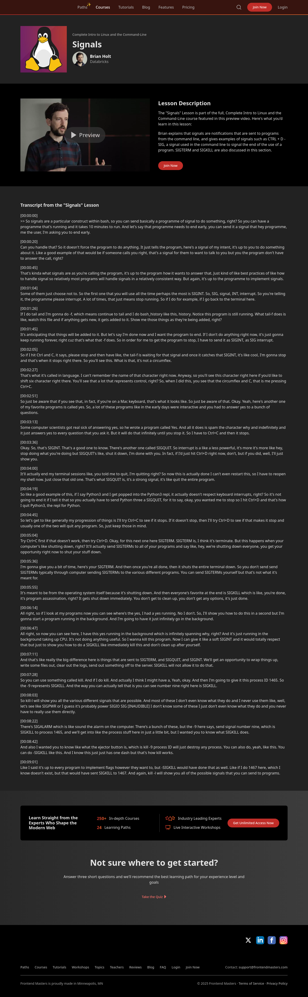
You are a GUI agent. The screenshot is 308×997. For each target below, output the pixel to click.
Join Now (259, 7)
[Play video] (85, 134)
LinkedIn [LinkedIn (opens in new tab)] (260, 940)
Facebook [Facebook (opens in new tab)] (272, 940)
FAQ (163, 967)
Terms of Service (251, 983)
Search (239, 7)
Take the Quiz (152, 896)
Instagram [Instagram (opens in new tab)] (283, 940)
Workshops (80, 967)
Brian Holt (100, 56)
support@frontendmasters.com (263, 967)
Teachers (117, 967)
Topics (99, 967)
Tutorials (126, 7)
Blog (146, 7)
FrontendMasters (44, 6)
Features (166, 7)
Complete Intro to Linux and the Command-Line (109, 34)
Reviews (135, 967)
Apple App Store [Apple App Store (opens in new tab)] (239, 954)
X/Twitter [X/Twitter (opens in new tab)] (248, 940)
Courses (103, 7)
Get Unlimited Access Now (253, 823)
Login (283, 7)
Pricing (188, 7)
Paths (82, 7)
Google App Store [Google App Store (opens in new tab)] (272, 954)
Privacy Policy (277, 983)
